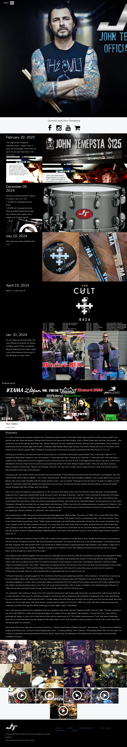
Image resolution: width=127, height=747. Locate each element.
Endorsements (86, 728)
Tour (12, 290)
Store (58, 728)
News (70, 728)
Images (75, 730)
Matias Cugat (29, 740)
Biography (60, 730)
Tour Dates (105, 728)
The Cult (106, 450)
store (8, 155)
